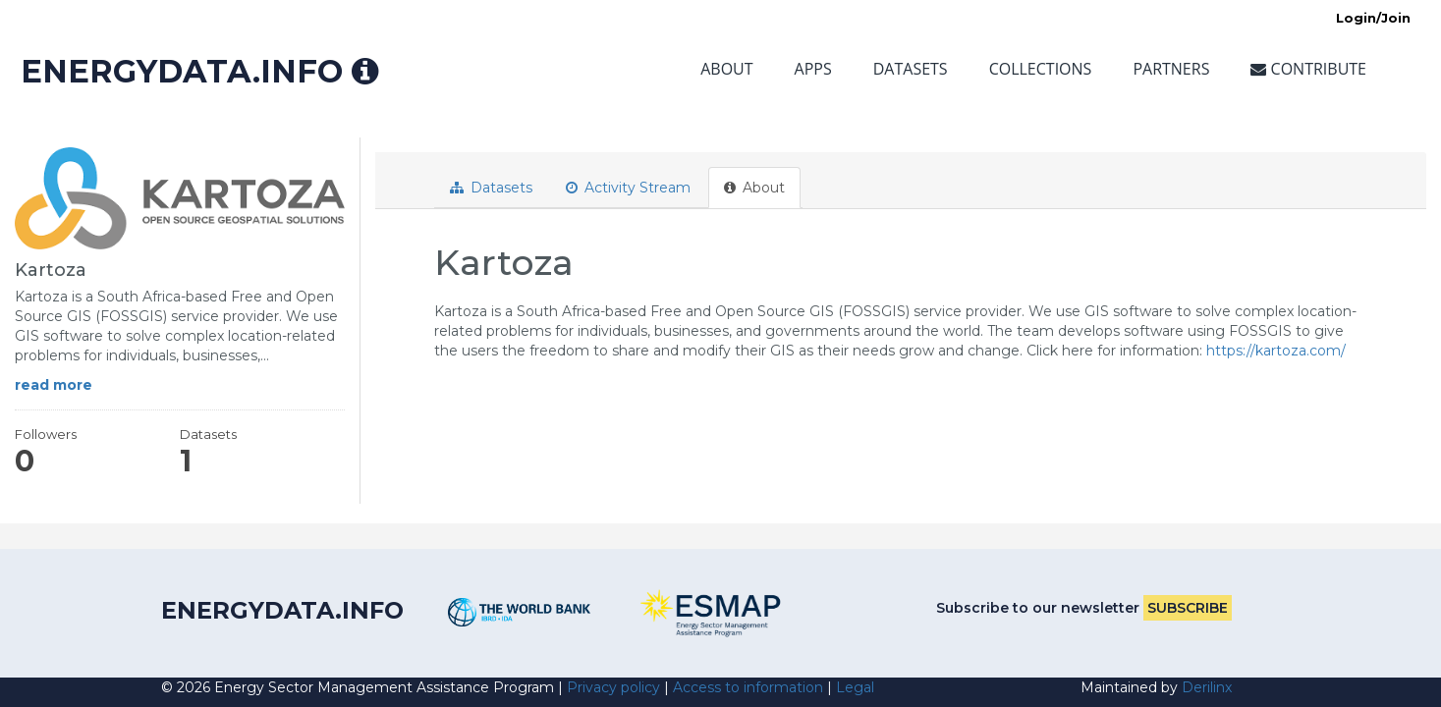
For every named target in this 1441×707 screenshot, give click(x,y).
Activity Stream (628, 187)
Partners (1171, 69)
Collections (1040, 69)
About (726, 69)
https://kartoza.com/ (1276, 350)
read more (53, 385)
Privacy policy (613, 687)
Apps (813, 69)
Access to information (748, 687)
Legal (855, 687)
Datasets (910, 69)
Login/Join (1373, 18)
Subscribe (1187, 608)
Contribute (1308, 69)
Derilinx (1207, 687)
